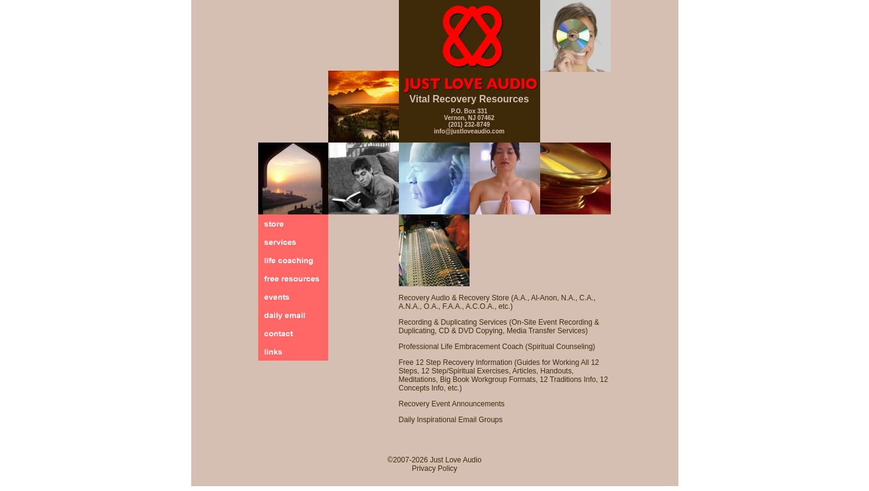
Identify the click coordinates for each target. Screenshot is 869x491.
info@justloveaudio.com (469, 131)
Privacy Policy (434, 468)
